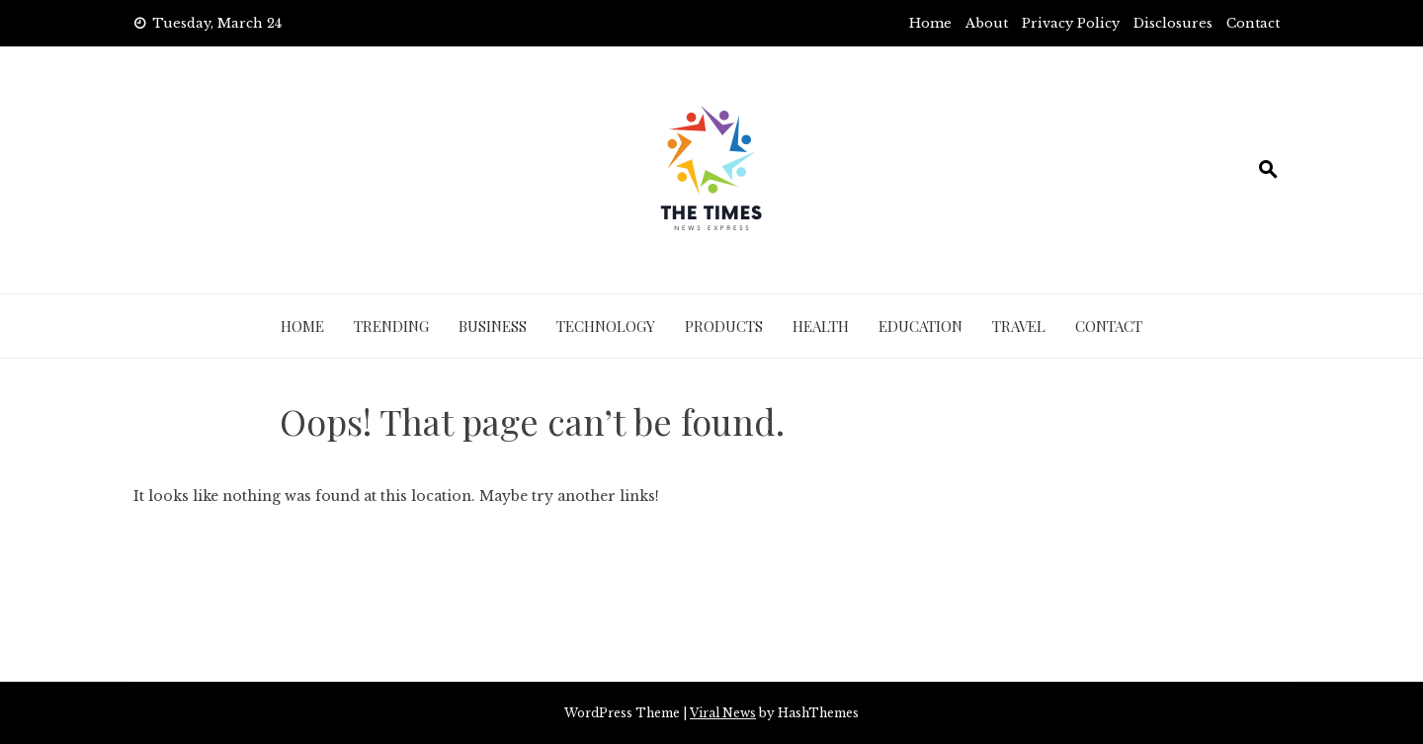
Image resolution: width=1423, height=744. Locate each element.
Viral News (723, 712)
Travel (1019, 326)
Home (930, 23)
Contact (1253, 23)
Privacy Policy (1071, 23)
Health (821, 326)
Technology (605, 326)
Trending (391, 326)
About (986, 23)
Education (921, 326)
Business (493, 326)
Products (724, 326)
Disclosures (1173, 23)
